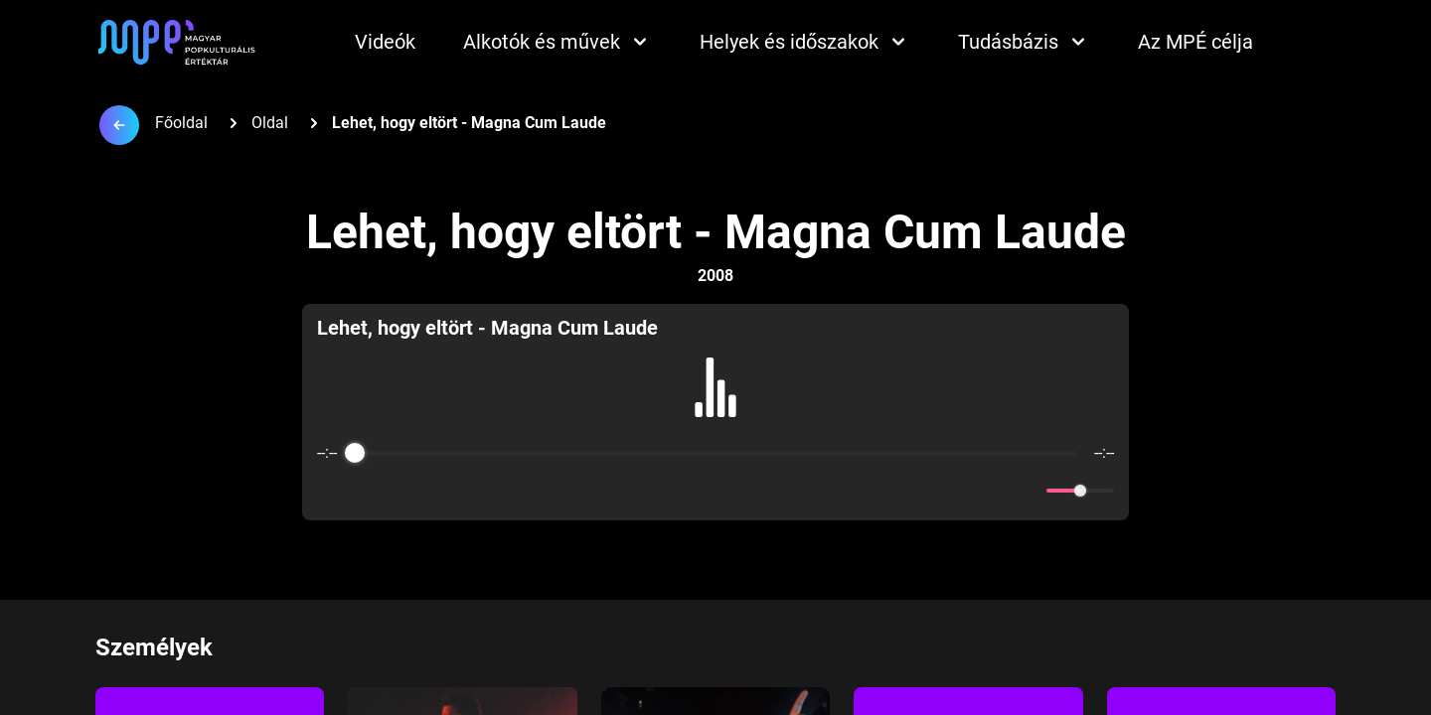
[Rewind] (672, 491)
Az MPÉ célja (1195, 42)
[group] (715, 412)
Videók (385, 42)
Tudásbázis (1024, 42)
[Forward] (758, 491)
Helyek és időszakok (805, 42)
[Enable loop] (330, 490)
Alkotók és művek (557, 42)
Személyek (154, 647)
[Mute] (1027, 490)
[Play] (715, 490)
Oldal (269, 122)
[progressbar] (715, 453)
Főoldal (181, 122)
